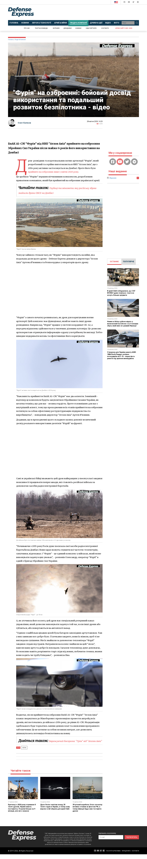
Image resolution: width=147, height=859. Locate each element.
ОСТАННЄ (114, 261)
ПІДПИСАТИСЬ (131, 842)
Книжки (78, 28)
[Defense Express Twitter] (133, 2)
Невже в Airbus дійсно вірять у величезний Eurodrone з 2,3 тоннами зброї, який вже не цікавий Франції (121, 324)
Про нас (27, 28)
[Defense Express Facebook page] (124, 2)
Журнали (56, 28)
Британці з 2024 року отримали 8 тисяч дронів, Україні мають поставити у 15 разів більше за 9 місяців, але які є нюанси (22, 812)
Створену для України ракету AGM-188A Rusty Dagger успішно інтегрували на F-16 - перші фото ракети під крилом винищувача (123, 357)
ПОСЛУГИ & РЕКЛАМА (113, 855)
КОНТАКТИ (135, 855)
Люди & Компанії (20, 39)
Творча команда (41, 28)
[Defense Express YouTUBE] (129, 2)
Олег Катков (25, 122)
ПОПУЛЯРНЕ (128, 261)
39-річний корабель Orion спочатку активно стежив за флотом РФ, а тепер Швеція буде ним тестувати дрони (85, 812)
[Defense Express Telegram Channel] (138, 2)
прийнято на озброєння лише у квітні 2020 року (54, 172)
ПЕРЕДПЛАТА (126, 855)
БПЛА (23, 752)
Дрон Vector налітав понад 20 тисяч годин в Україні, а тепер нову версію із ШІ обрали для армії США (53, 812)
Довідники (68, 28)
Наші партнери (91, 28)
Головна (10, 39)
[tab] (114, 262)
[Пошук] (137, 23)
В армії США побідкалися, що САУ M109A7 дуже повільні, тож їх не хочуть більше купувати (122, 293)
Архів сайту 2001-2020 (123, 28)
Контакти (105, 28)
